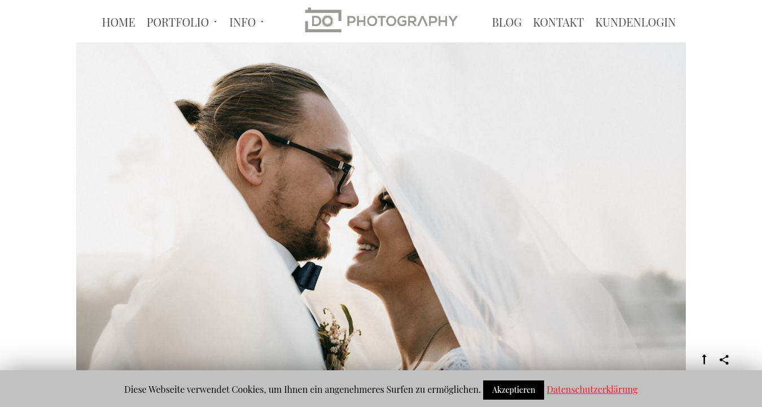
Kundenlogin (635, 43)
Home (118, 43)
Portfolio (178, 43)
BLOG (507, 43)
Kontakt (558, 43)
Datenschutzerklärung (591, 389)
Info (242, 43)
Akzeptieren (514, 389)
